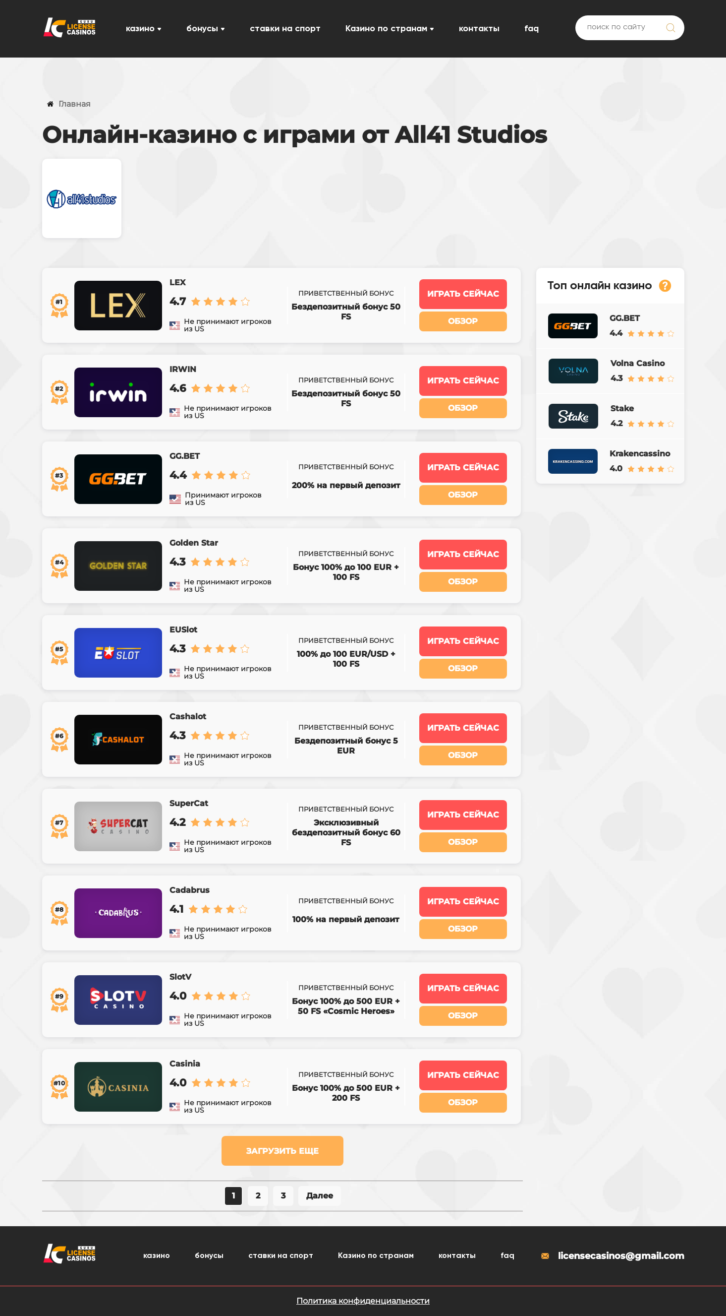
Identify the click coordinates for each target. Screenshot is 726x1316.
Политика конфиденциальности (363, 1301)
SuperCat (188, 803)
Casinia (184, 1063)
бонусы (202, 28)
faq (531, 28)
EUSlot (183, 629)
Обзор (463, 321)
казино (140, 28)
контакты (479, 28)
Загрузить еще (282, 1151)
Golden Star (193, 543)
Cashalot (187, 716)
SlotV (180, 977)
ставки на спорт (285, 28)
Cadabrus (189, 890)
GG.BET (184, 456)
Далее (319, 1195)
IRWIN (182, 369)
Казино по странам (386, 28)
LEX (177, 282)
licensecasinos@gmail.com (612, 1256)
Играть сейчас (463, 294)
